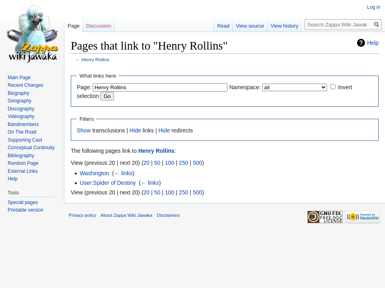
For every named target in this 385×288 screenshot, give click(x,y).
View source (250, 26)
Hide (135, 130)
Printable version (25, 210)
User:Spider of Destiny (108, 183)
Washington (94, 173)
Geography (19, 101)
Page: (84, 87)
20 (147, 163)
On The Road (22, 132)
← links (123, 173)
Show (84, 130)
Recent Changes (25, 85)
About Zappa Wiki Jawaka (126, 215)
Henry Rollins (96, 59)
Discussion (98, 26)
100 (169, 163)
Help (373, 43)
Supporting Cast (25, 140)
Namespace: (245, 87)
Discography (21, 109)
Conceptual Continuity (31, 147)
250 (183, 163)
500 (197, 163)
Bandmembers (23, 124)
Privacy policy (82, 215)
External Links (23, 171)
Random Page (23, 163)
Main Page (19, 77)
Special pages (23, 202)
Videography (21, 116)
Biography (18, 93)
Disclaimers (168, 215)
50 (157, 163)
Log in (373, 7)
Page (74, 26)
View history (285, 26)
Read (223, 26)
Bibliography (21, 155)
